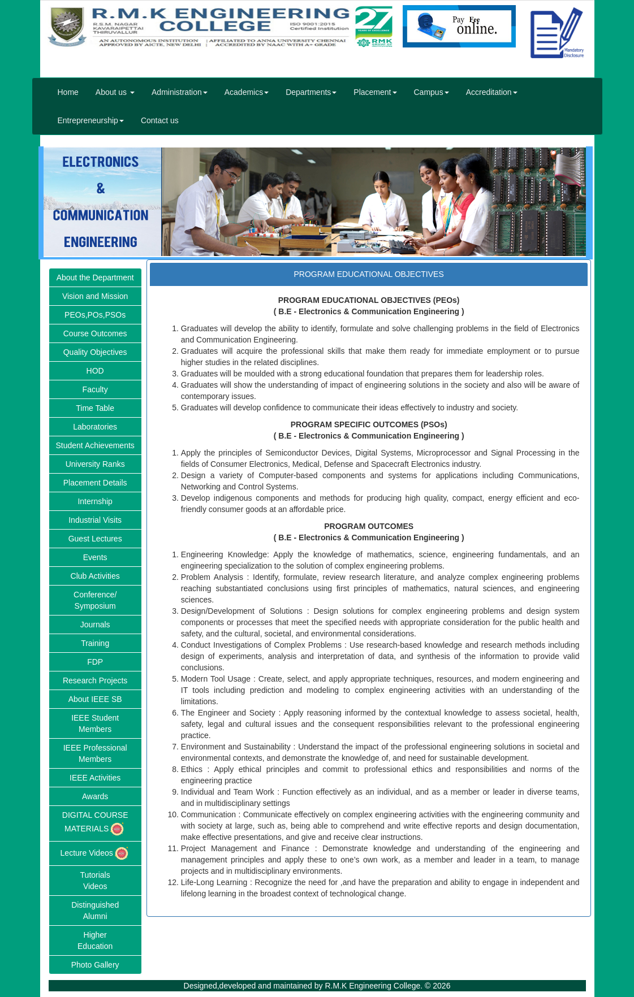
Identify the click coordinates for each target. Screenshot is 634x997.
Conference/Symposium (95, 600)
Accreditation (491, 92)
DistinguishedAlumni (95, 910)
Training (95, 643)
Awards (95, 796)
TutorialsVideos (95, 880)
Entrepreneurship (91, 120)
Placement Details (95, 482)
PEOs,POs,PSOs (95, 314)
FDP (95, 661)
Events (95, 557)
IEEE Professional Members (95, 753)
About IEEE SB (95, 699)
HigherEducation (95, 940)
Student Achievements (95, 445)
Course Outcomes (95, 333)
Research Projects (95, 680)
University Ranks (95, 464)
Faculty (95, 389)
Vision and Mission (95, 296)
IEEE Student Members (95, 723)
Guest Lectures (95, 538)
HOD (95, 370)
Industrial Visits (95, 519)
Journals (95, 624)
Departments (311, 92)
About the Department (95, 277)
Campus (431, 92)
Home (68, 92)
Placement (374, 92)
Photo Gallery (95, 964)
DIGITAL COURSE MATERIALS (95, 824)
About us (115, 92)
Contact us (160, 120)
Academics (247, 92)
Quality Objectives (95, 352)
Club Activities (95, 575)
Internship (94, 501)
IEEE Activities (95, 777)
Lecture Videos (95, 853)
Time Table (95, 408)
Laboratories (95, 426)
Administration (180, 92)
